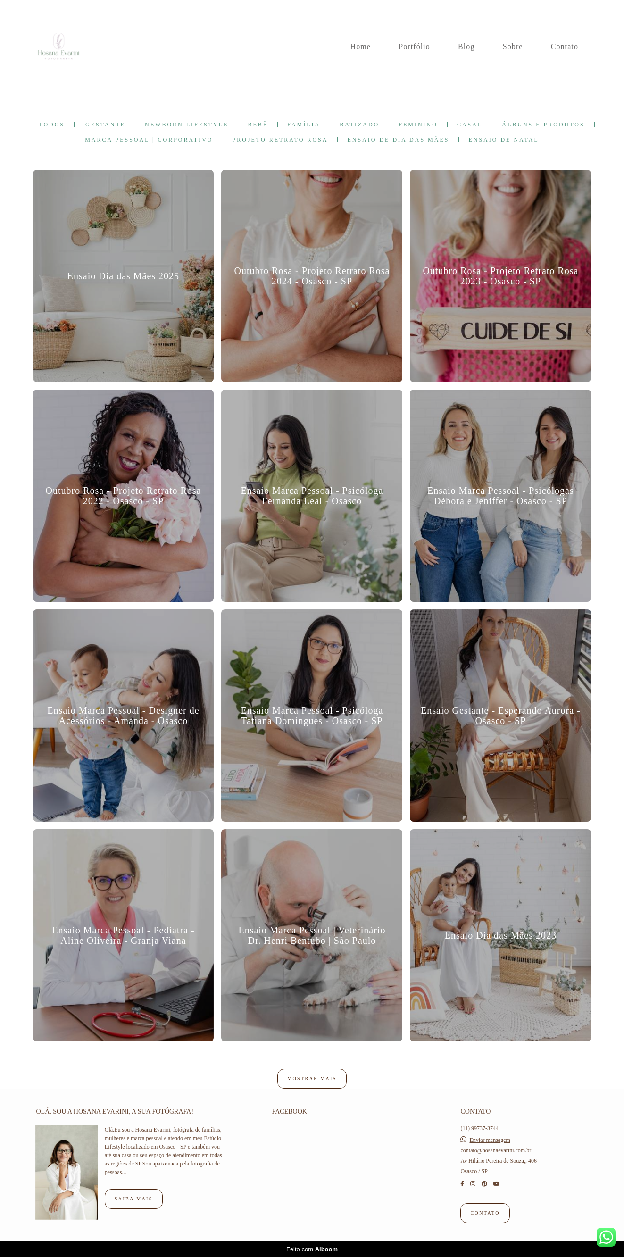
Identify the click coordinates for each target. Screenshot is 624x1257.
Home (360, 46)
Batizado (359, 124)
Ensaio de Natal (503, 139)
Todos (52, 124)
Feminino (418, 124)
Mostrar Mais (312, 1078)
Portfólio (414, 46)
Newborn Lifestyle (186, 124)
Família (303, 124)
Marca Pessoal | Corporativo (149, 139)
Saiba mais (134, 1198)
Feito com (312, 1249)
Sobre (513, 46)
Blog (466, 46)
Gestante (105, 124)
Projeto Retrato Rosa (280, 139)
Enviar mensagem (489, 1140)
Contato (564, 46)
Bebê (258, 124)
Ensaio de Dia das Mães (398, 139)
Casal (470, 124)
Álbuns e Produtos (543, 124)
